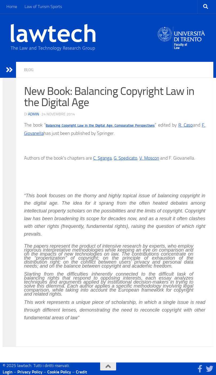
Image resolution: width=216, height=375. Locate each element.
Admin (33, 114)
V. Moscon (152, 158)
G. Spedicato (127, 158)
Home (11, 6)
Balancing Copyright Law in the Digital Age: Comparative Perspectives (100, 125)
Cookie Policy (59, 371)
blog (29, 69)
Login (8, 371)
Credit (81, 371)
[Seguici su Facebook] (200, 368)
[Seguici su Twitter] (209, 368)
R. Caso (185, 125)
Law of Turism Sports (43, 6)
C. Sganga (103, 158)
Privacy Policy (29, 371)
